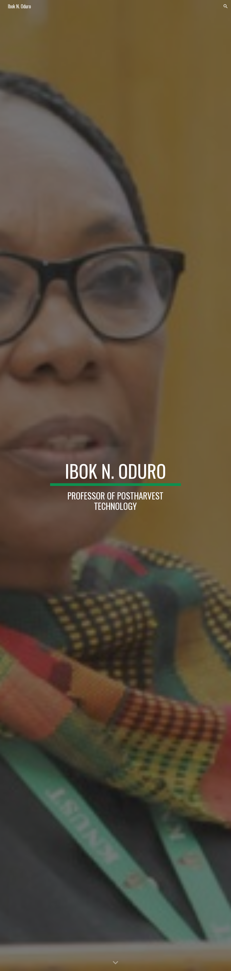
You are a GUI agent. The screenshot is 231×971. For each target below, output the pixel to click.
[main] (115, 485)
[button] (225, 6)
